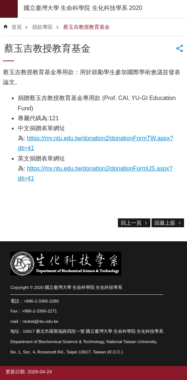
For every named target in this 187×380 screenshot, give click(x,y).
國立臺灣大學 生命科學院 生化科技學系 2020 (83, 8)
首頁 (16, 27)
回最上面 (164, 223)
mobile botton (9, 9)
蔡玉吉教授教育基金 (86, 27)
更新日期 (15, 371)
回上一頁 (131, 223)
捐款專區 (42, 27)
